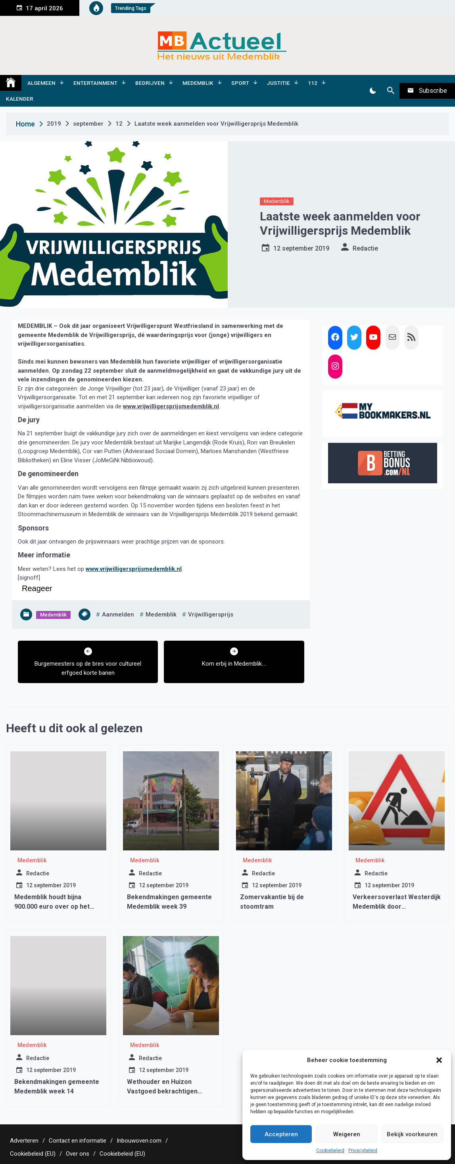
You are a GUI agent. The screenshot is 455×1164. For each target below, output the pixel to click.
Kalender (19, 99)
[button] (439, 1060)
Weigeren (346, 1134)
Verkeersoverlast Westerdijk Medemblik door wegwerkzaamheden (397, 906)
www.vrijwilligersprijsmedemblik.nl (171, 406)
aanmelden (118, 614)
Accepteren (281, 1134)
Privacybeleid (362, 1150)
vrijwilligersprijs (210, 614)
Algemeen (41, 83)
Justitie (278, 83)
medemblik (161, 614)
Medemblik (197, 83)
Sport (240, 83)
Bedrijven (150, 83)
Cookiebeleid (330, 1150)
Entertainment (95, 83)
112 (312, 83)
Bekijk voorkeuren (412, 1134)
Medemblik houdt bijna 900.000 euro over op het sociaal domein (52, 906)
